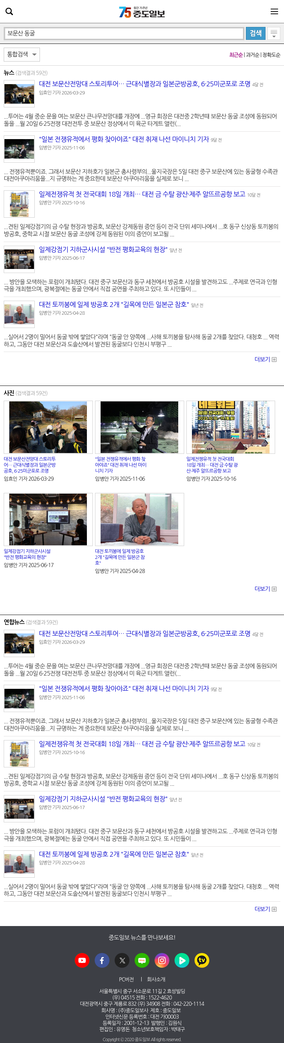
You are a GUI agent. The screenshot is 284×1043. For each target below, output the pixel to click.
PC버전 (126, 979)
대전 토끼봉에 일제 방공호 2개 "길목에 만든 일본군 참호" (114, 304)
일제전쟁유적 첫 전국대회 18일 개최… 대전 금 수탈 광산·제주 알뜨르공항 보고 (142, 194)
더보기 (262, 359)
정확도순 (271, 55)
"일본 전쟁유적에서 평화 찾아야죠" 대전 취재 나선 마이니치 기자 (124, 139)
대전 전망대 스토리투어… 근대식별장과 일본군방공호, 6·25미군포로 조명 (144, 84)
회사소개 (156, 979)
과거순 (252, 55)
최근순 (236, 55)
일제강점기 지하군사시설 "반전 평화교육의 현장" (103, 249)
